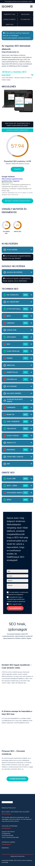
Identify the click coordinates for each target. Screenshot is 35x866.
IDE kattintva (14, 64)
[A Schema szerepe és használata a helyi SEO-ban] (17, 709)
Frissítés (17, 169)
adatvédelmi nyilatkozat (19, 592)
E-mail (10, 576)
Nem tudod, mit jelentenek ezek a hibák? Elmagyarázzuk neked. (17, 124)
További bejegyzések (17, 779)
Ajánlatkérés (5, 848)
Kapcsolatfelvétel (15, 608)
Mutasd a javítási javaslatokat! (17, 130)
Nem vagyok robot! (14, 604)
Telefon (10, 581)
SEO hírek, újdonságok (17, 627)
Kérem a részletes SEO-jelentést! (14, 73)
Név (9, 571)
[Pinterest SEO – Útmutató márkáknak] (17, 753)
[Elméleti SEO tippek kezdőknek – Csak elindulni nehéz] (17, 667)
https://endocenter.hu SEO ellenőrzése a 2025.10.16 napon (19, 1)
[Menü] (31, 6)
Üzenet (10, 585)
